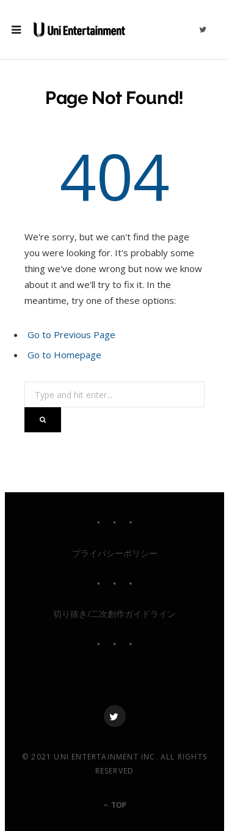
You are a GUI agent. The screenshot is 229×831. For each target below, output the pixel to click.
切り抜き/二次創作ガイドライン (114, 613)
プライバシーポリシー (115, 553)
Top (114, 805)
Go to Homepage (64, 355)
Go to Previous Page (71, 334)
